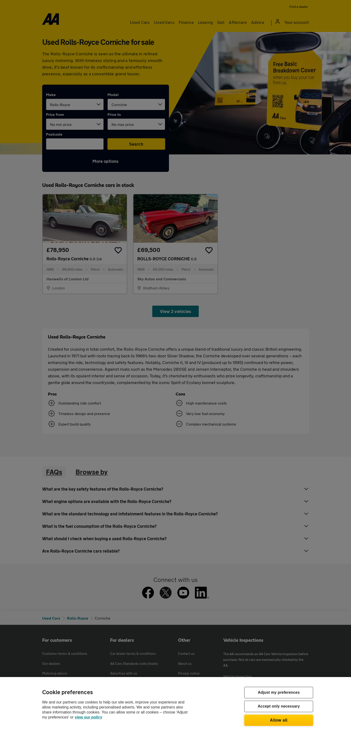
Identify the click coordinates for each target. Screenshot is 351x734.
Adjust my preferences (279, 693)
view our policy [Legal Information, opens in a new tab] (88, 717)
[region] (175, 705)
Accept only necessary (279, 706)
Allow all (278, 720)
